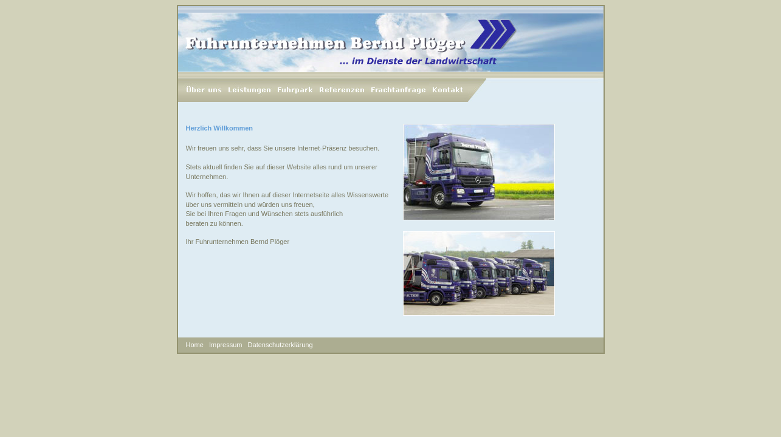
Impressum (225, 344)
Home (195, 344)
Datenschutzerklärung (280, 344)
